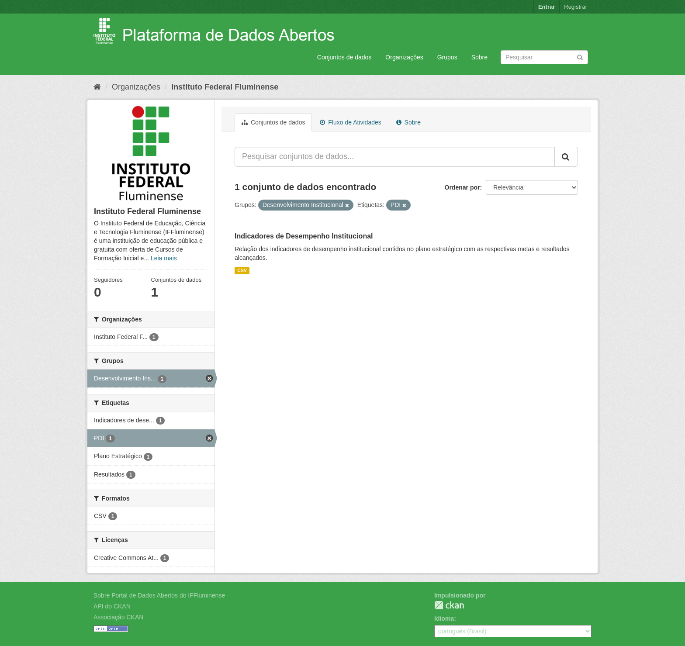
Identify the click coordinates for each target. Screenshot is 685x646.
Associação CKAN (118, 617)
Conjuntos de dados (344, 57)
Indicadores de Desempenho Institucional (304, 236)
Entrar (546, 6)
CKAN (449, 605)
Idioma (444, 618)
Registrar (575, 6)
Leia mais (164, 258)
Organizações (404, 57)
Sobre (479, 57)
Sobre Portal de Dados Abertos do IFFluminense (159, 595)
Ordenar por (462, 187)
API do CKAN (112, 606)
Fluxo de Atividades (350, 122)
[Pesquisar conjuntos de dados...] (395, 157)
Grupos (447, 57)
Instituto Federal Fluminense (224, 87)
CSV (242, 270)
